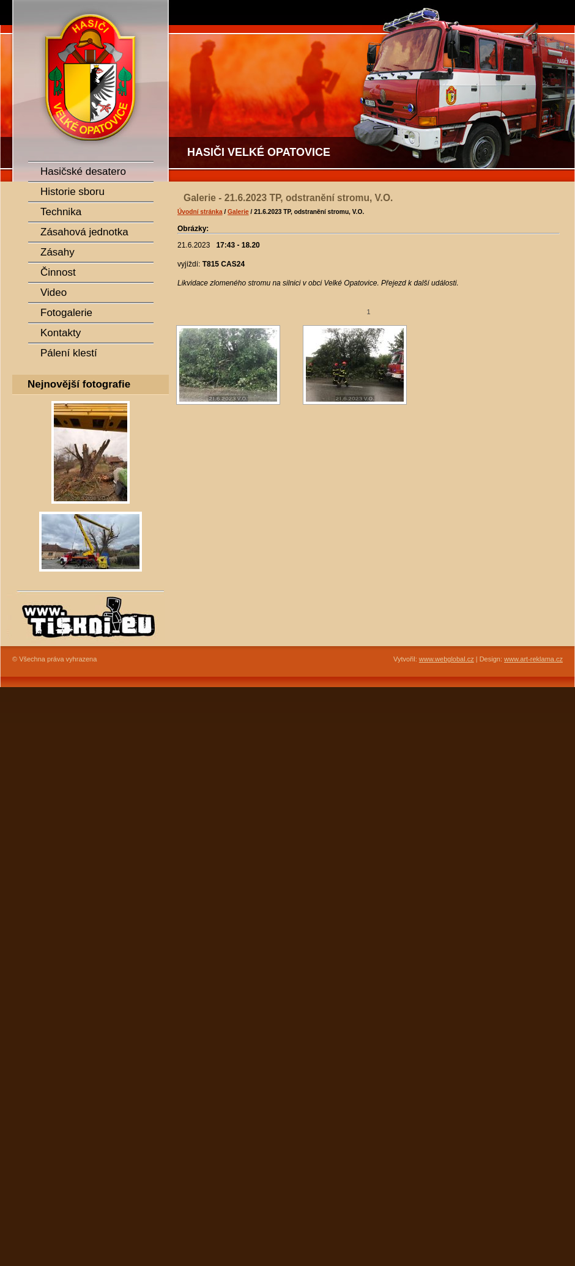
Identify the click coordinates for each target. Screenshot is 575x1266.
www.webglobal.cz (446, 659)
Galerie (238, 211)
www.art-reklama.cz (533, 659)
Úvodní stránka (200, 211)
